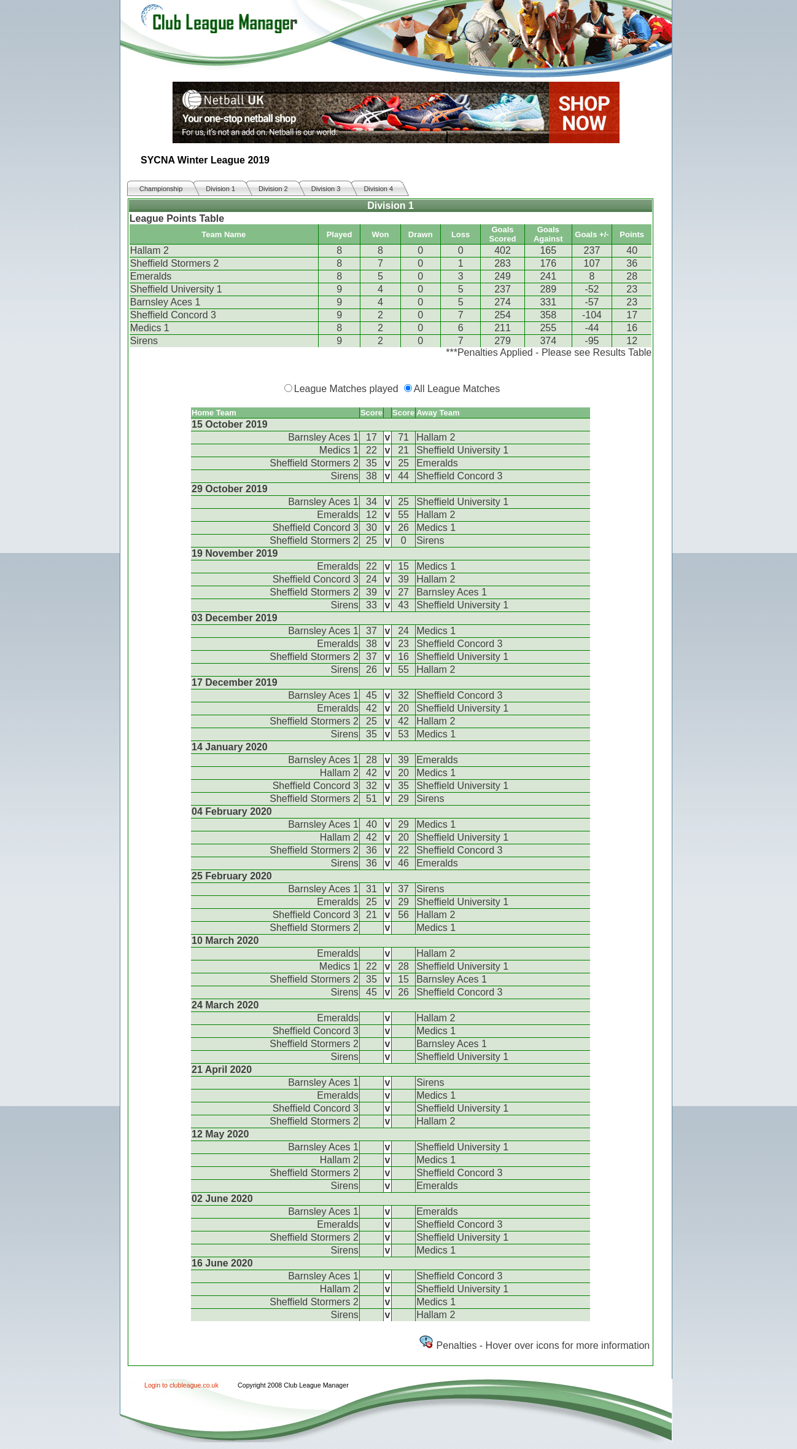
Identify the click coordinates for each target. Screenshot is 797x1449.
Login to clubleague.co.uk (181, 1385)
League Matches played (346, 388)
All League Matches (457, 388)
